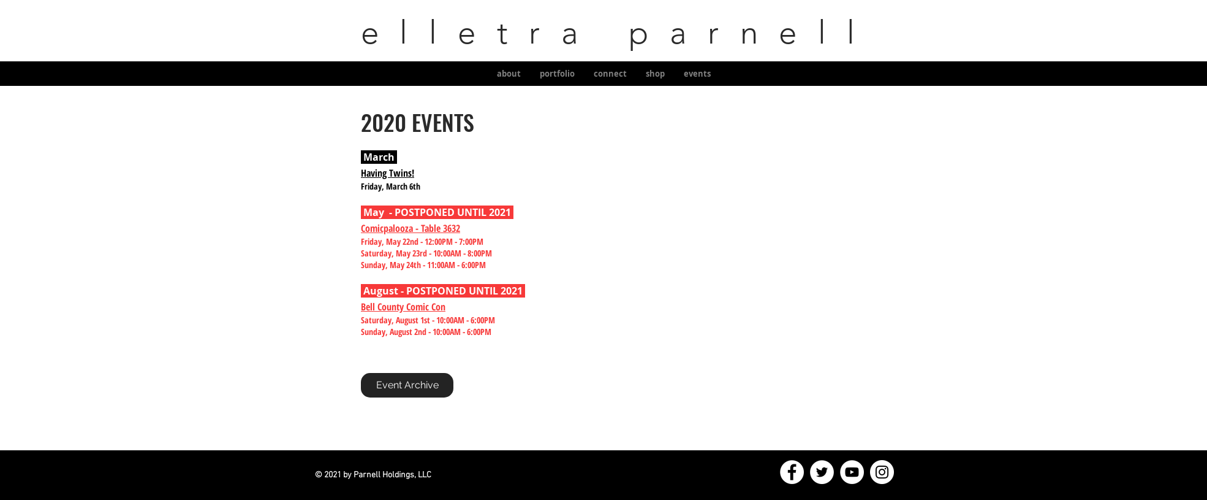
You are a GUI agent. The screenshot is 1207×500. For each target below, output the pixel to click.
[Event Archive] (407, 385)
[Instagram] (882, 472)
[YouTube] (852, 472)
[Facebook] (792, 472)
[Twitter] (822, 472)
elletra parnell (603, 32)
